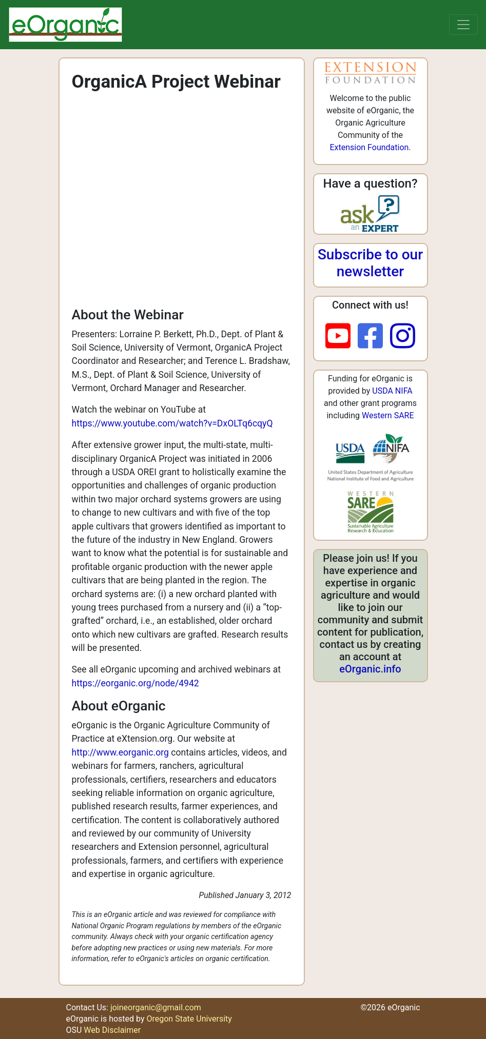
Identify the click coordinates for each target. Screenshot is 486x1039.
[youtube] (341, 337)
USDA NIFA (392, 391)
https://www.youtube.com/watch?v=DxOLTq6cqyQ (172, 423)
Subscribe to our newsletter (370, 263)
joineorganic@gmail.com (155, 1007)
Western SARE (388, 415)
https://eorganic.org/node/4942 (135, 683)
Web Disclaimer (112, 1030)
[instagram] (402, 337)
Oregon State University (188, 1019)
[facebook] (374, 337)
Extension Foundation (369, 147)
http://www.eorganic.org (120, 752)
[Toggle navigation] (463, 24)
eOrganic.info (370, 669)
